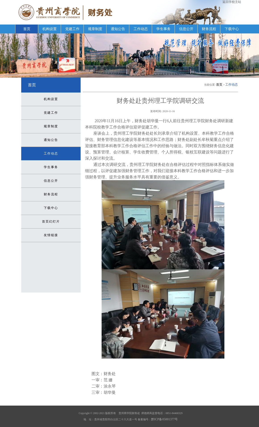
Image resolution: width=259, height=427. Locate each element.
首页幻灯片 (51, 221)
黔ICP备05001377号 (164, 419)
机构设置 (49, 29)
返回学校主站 (231, 2)
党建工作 (72, 29)
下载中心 (232, 29)
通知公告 (118, 29)
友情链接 (51, 235)
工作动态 (141, 29)
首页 (26, 29)
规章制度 (95, 29)
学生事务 (163, 29)
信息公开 (186, 29)
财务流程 (209, 29)
